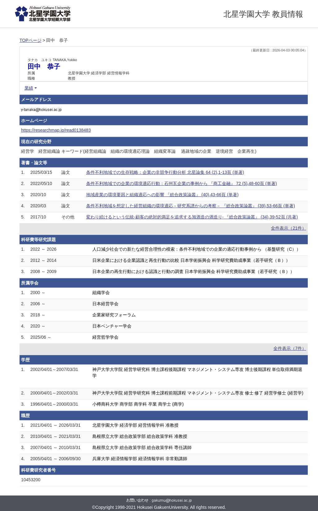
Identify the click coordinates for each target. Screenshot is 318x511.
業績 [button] (28, 88)
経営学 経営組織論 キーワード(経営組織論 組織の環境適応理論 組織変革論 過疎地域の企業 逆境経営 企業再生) (138, 151)
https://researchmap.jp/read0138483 (56, 130)
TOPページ (31, 40)
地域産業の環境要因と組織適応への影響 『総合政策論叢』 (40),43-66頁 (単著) (162, 194)
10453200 (30, 479)
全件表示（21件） (288, 228)
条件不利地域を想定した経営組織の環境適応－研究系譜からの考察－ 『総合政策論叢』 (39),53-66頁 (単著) (190, 205)
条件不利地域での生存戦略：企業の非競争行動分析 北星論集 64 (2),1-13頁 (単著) (165, 172)
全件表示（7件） (289, 348)
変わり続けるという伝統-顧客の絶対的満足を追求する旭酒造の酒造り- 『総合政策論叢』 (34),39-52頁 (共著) (192, 216)
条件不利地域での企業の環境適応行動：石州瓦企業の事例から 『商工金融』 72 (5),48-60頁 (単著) (181, 183)
